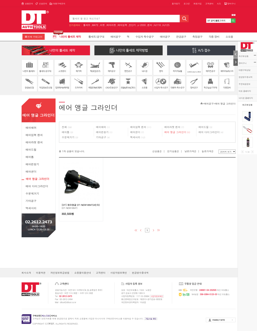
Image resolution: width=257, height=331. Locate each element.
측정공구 (197, 37)
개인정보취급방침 (59, 272)
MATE (95, 25)
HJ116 (157, 25)
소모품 (229, 37)
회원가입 (197, 3)
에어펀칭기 (32, 164)
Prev (242, 152)
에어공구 (115, 37)
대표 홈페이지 (245, 90)
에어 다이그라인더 (37, 186)
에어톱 (30, 157)
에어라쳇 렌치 (34, 142)
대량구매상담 (244, 70)
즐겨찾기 (176, 3)
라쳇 (102, 25)
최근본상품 (247, 56)
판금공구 (181, 37)
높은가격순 (208, 151)
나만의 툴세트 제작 (70, 37)
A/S (219, 3)
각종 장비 (214, 37)
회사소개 (26, 272)
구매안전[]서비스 (45, 315)
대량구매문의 (59, 3)
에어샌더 (31, 171)
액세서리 (31, 208)
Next (252, 152)
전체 (67, 127)
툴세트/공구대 (96, 37)
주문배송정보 (244, 83)
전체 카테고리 (35, 36)
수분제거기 (32, 193)
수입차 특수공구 (144, 37)
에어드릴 (31, 150)
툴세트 (86, 25)
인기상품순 (173, 151)
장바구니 (247, 63)
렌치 (149, 25)
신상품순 (157, 151)
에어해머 (31, 128)
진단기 (132, 25)
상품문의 (29, 3)
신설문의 (43, 3)
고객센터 (209, 3)
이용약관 (41, 272)
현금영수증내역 (245, 77)
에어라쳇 (111, 25)
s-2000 (142, 25)
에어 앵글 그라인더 (37, 179)
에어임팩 (122, 25)
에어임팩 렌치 (34, 135)
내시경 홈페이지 (246, 97)
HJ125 (165, 25)
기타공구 (31, 201)
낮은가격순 (190, 151)
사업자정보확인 (118, 272)
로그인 (187, 3)
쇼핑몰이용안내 (82, 272)
